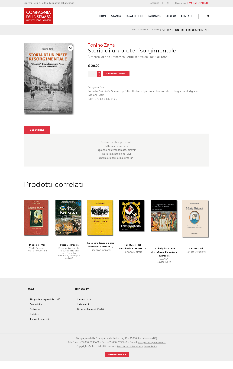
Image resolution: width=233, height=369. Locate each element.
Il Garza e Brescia (69, 244)
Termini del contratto (40, 325)
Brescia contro (37, 244)
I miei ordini (83, 311)
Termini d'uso (120, 353)
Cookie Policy (153, 353)
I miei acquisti (84, 294)
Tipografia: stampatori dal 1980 (45, 306)
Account (154, 2)
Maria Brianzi (195, 248)
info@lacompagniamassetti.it (152, 349)
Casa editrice (134, 16)
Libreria (171, 16)
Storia (154, 30)
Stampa (116, 16)
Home (103, 16)
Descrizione (38, 130)
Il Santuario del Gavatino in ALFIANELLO (132, 248)
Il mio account (84, 306)
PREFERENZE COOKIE (117, 361)
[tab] (38, 130)
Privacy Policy (136, 353)
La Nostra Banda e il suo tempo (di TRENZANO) (100, 246)
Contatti (187, 16)
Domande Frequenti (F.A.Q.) (90, 315)
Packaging (154, 16)
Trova (32, 294)
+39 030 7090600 (198, 3)
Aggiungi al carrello (119, 73)
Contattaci (34, 320)
